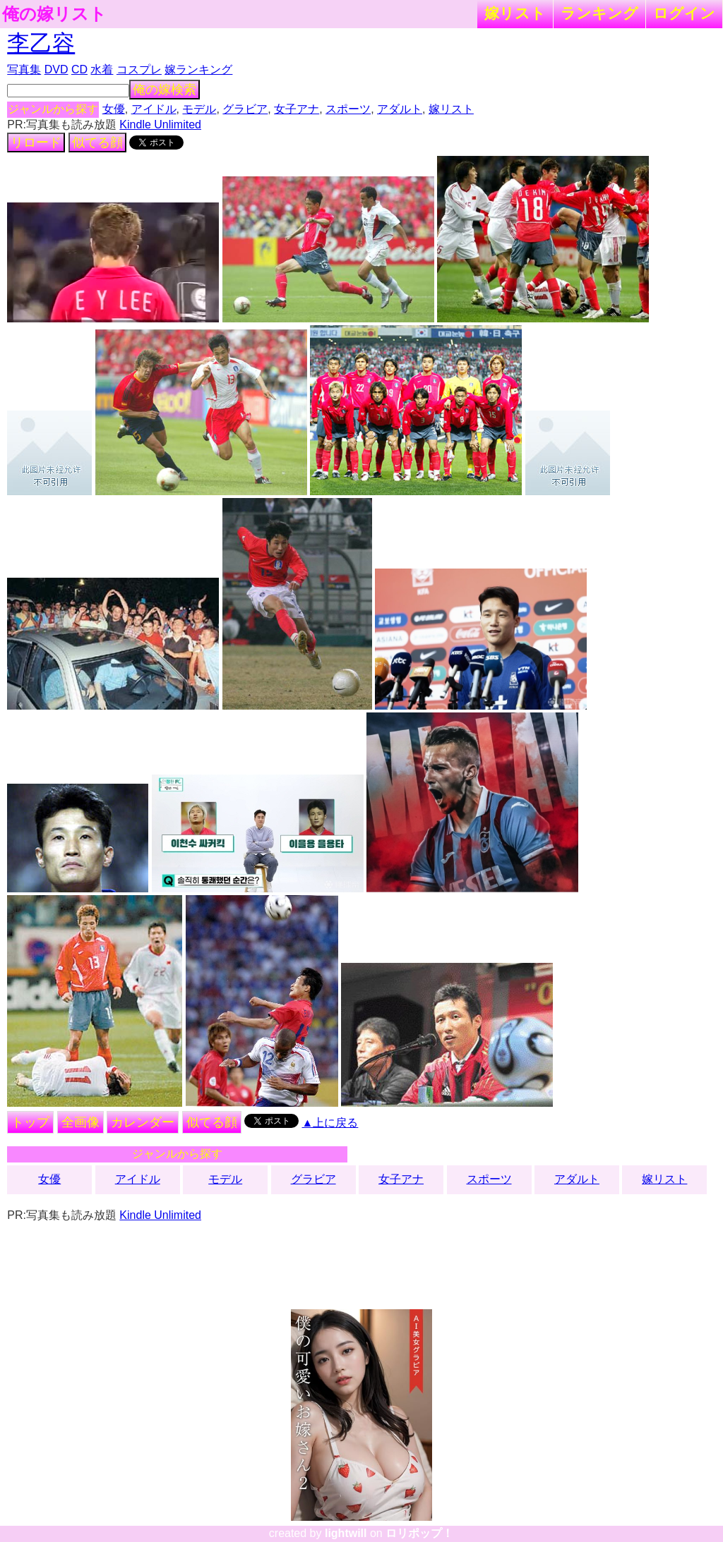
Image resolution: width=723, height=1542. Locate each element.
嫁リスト (515, 13)
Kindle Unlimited (160, 124)
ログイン (684, 13)
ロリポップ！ (419, 1533)
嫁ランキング (198, 69)
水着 (101, 69)
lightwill (346, 1533)
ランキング (599, 13)
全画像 (80, 1122)
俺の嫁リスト (54, 14)
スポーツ (348, 109)
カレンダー (142, 1122)
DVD (56, 69)
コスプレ (139, 69)
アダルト (399, 109)
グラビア (245, 109)
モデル (199, 109)
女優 (113, 109)
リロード (36, 142)
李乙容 (41, 43)
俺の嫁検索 (164, 90)
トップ (30, 1122)
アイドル (154, 109)
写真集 (24, 69)
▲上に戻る (330, 1123)
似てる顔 (97, 142)
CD (79, 69)
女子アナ (296, 109)
